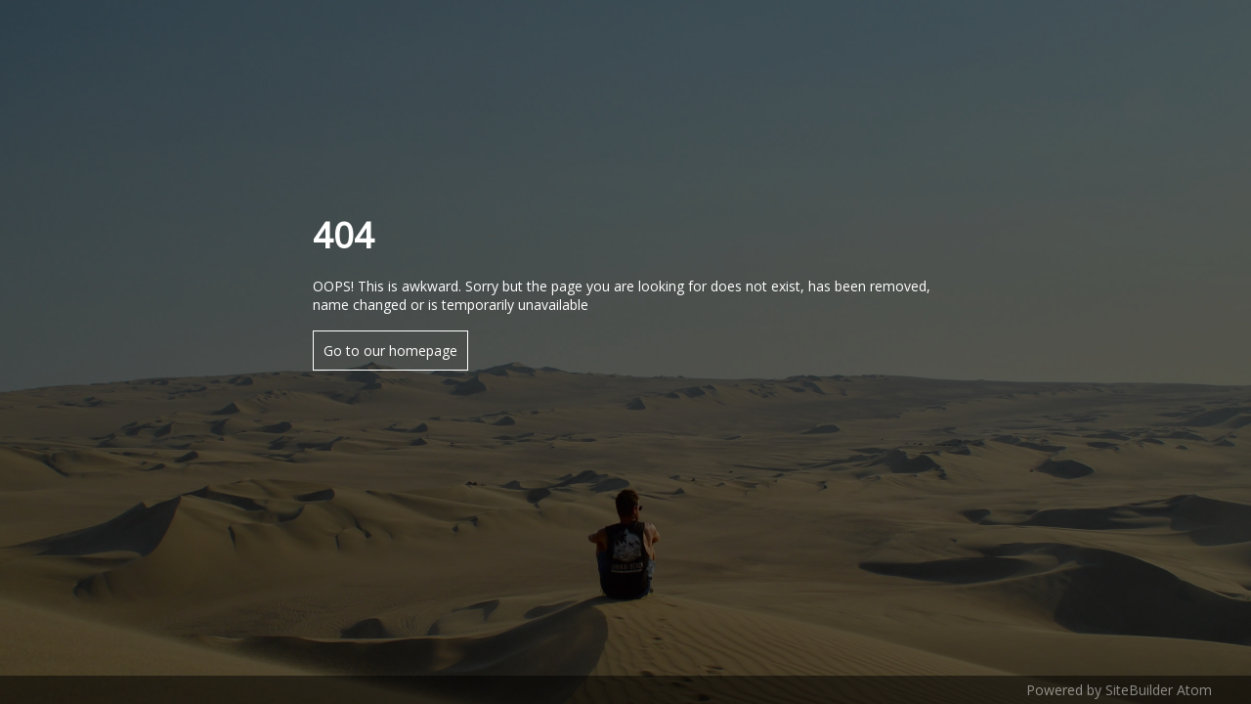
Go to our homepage (390, 350)
